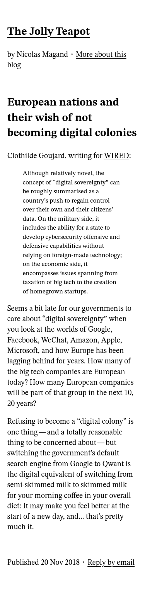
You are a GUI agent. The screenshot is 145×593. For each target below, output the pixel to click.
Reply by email (111, 563)
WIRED (116, 156)
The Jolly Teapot (48, 32)
